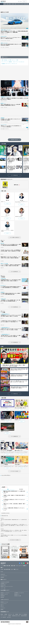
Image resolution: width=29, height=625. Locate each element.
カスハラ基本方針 (3, 617)
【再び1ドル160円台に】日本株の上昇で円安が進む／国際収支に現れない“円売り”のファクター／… (19, 369)
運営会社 (2, 614)
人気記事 (3, 487)
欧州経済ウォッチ (17, 419)
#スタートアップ (15, 61)
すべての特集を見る (14, 175)
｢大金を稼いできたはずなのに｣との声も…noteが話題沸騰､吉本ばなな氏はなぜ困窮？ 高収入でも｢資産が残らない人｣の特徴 (11, 251)
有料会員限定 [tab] (21, 489)
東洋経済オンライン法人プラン (5, 592)
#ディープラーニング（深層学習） (7, 61)
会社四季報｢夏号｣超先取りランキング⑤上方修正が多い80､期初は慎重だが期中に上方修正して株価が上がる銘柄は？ (11, 280)
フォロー (7, 203)
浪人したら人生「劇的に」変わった (20, 407)
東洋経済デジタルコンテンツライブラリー (7, 586)
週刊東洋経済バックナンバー (6, 179)
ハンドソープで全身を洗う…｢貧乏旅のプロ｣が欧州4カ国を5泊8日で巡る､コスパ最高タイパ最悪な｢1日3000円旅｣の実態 (11, 265)
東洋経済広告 (3, 595)
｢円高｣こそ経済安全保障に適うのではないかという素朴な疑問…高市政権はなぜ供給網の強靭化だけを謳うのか (11, 105)
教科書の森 (2, 597)
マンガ (17, 565)
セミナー (20, 565)
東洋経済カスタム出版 (17, 595)
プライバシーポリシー (4, 615)
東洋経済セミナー (17, 594)
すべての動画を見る (14, 393)
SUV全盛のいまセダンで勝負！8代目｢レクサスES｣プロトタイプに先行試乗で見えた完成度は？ (11, 119)
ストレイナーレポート (4, 407)
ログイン (24, 1)
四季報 (24, 565)
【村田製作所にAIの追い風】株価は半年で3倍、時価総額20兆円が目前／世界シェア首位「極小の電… (19, 375)
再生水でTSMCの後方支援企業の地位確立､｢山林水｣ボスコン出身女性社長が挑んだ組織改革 (11, 45)
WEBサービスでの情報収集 (23, 614)
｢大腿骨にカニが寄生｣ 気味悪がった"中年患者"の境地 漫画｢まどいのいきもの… (14, 496)
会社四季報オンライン (4, 583)
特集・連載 (8, 565)
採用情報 (5, 614)
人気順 (12, 565)
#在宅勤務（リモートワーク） (6, 63)
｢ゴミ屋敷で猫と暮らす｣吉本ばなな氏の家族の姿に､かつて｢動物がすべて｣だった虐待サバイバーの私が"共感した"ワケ (11, 321)
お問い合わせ (9, 617)
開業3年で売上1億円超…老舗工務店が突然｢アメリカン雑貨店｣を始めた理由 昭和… (14, 491)
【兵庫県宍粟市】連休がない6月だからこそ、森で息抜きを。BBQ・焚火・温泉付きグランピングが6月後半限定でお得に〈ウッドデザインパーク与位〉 (14, 531)
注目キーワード (4, 57)
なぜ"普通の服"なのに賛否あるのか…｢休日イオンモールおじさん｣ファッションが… (14, 500)
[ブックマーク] (5, 163)
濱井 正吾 (7, 200)
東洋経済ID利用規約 (24, 615)
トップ (2, 565)
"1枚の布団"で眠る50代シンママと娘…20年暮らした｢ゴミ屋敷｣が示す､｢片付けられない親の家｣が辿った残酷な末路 (11, 336)
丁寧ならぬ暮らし (17, 464)
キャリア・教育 (13, 569)
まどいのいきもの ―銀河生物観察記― (7, 450)
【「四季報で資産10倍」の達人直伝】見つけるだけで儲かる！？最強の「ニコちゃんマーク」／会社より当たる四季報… (13, 366)
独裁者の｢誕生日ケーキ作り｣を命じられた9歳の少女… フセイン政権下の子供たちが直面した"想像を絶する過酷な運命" (10, 257)
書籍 (1, 567)
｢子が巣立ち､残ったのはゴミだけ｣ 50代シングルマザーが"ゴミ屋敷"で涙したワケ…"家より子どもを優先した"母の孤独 (11, 329)
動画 (14, 565)
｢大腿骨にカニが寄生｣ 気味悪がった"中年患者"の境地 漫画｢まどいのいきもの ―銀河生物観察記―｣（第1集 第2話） (11, 160)
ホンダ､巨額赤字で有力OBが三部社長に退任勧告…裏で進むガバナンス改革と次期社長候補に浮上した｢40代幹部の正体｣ (11, 287)
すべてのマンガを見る (14, 471)
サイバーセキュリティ (4, 575)
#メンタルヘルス (21, 61)
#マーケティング (14, 63)
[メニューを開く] (27, 1)
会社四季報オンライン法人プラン (19, 592)
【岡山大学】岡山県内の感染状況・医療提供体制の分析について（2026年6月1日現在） (14, 520)
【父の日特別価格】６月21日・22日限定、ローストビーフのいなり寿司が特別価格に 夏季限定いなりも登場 (14, 536)
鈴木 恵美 (21, 200)
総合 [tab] (8, 489)
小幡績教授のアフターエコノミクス (6, 419)
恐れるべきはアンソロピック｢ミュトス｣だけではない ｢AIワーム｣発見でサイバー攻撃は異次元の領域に (11, 38)
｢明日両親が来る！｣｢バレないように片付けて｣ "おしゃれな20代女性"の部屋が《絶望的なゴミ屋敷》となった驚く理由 (11, 316)
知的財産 (9, 615)
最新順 (5, 565)
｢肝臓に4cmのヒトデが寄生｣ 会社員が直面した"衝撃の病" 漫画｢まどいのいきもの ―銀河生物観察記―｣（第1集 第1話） (11, 168)
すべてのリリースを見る (14, 539)
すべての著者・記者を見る (14, 237)
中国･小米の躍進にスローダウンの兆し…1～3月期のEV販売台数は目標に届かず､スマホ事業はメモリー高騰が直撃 (14, 32)
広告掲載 (16, 614)
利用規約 (2, 609)
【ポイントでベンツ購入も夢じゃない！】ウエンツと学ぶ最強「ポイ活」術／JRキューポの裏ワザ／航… (19, 381)
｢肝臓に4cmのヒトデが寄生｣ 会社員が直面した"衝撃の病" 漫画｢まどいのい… (14, 504)
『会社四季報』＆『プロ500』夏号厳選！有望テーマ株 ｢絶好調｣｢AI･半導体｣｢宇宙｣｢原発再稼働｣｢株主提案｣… (10, 301)
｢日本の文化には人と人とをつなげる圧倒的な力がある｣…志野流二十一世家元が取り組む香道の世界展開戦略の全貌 (11, 245)
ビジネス (2, 569)
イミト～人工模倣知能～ (4, 464)
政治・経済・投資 (7, 569)
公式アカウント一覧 (11, 614)
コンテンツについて (3, 603)
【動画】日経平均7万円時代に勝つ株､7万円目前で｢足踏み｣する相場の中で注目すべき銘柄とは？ (19, 387)
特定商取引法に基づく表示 (16, 615)
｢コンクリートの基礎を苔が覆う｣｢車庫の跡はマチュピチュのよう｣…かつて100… (14, 508)
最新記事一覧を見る (14, 139)
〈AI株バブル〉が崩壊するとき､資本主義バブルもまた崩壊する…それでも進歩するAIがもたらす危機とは (14, 99)
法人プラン (2, 606)
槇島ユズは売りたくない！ (19, 450)
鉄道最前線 (2, 577)
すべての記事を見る (14, 271)
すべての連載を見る (14, 436)
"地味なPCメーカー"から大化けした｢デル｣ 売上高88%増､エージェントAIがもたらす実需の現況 (11, 126)
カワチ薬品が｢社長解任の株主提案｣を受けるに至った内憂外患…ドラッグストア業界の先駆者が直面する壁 (11, 294)
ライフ (17, 569)
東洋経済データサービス (4, 594)
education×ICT (3, 574)
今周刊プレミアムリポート (5, 431)
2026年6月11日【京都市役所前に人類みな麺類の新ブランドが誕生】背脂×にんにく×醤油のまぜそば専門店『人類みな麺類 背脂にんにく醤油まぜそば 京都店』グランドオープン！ (14, 525)
